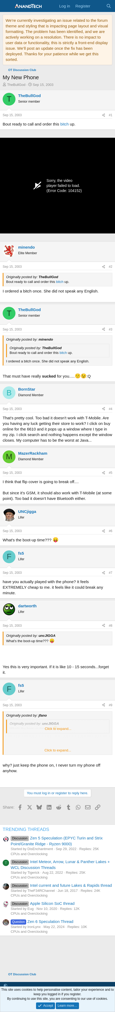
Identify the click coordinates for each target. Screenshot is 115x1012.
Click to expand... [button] (58, 729)
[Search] (109, 6)
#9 (110, 705)
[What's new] (98, 6)
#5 (110, 473)
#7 (110, 573)
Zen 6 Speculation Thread (42, 921)
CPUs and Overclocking (29, 854)
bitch (64, 124)
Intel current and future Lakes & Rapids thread (61, 885)
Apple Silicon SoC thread (42, 903)
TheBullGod (16, 85)
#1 (110, 115)
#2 (110, 267)
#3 (110, 329)
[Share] (103, 115)
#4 (110, 409)
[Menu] (7, 6)
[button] (5, 985)
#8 (110, 626)
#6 (110, 531)
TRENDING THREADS (26, 829)
